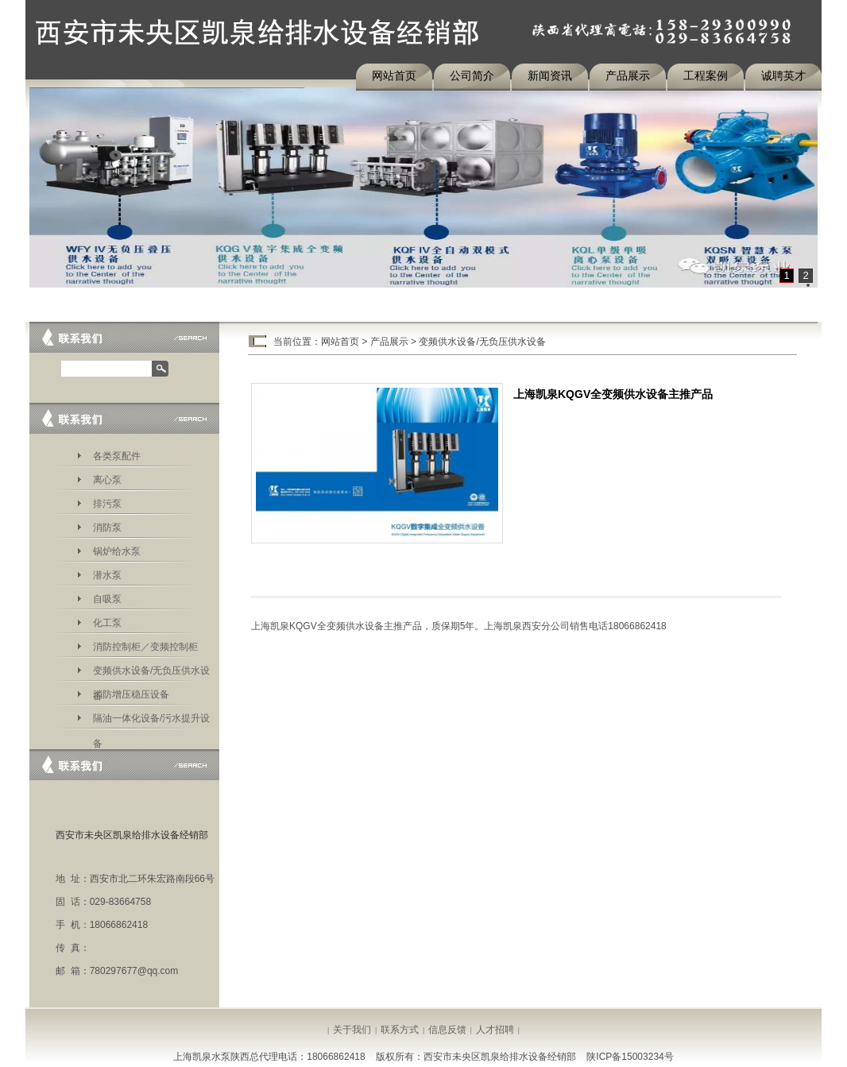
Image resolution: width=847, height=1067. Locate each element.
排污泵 (107, 503)
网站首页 (394, 75)
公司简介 (472, 75)
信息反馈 (447, 1029)
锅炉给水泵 (117, 551)
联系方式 (400, 1029)
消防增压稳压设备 (131, 694)
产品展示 (627, 75)
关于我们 (352, 1029)
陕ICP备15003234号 (629, 1056)
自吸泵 (107, 599)
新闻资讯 (550, 75)
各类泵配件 (117, 456)
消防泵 (107, 527)
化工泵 (107, 622)
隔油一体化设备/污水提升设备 (151, 721)
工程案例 (705, 75)
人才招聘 (495, 1029)
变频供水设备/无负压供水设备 (151, 673)
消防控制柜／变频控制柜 (145, 646)
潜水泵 (107, 575)
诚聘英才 (783, 75)
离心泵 (107, 479)
